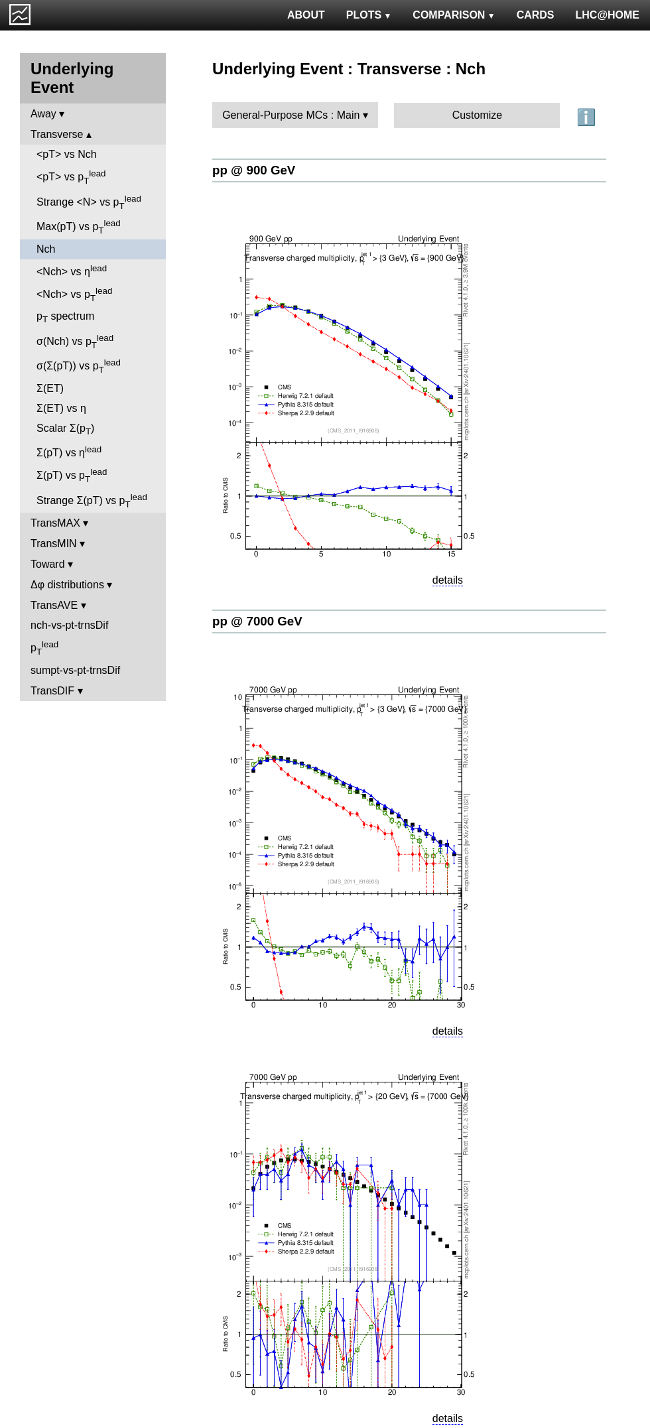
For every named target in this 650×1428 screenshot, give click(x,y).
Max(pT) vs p (78, 226)
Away (43, 113)
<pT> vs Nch (66, 154)
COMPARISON (454, 15)
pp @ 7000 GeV (257, 621)
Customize (477, 115)
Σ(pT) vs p (71, 475)
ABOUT (306, 15)
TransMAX (55, 523)
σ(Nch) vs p (74, 341)
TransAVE (54, 605)
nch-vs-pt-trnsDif (69, 625)
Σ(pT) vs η (68, 451)
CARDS (535, 15)
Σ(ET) (50, 388)
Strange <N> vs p (88, 202)
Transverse (57, 134)
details (447, 580)
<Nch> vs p (74, 294)
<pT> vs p (71, 177)
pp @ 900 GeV (253, 170)
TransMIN (54, 543)
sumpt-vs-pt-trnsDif (75, 670)
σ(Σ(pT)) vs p (78, 366)
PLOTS (369, 15)
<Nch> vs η (71, 270)
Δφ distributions (67, 584)
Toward (48, 564)
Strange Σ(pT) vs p (91, 500)
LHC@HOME (607, 15)
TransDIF (52, 690)
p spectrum (65, 317)
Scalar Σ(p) (65, 429)
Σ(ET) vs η (61, 408)
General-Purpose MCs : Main (290, 115)
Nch (45, 249)
